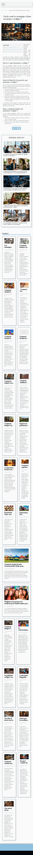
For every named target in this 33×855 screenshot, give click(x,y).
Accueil (2, 10)
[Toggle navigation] (3, 4)
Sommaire (6, 45)
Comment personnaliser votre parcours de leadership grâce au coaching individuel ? (15, 172)
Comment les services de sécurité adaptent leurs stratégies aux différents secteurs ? (15, 189)
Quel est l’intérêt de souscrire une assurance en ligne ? (14, 49)
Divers (6, 10)
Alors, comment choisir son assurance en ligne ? (13, 51)
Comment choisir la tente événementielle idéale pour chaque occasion (13, 566)
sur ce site (24, 75)
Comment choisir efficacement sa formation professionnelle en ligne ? (15, 206)
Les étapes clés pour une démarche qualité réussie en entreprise (15, 154)
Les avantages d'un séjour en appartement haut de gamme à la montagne (15, 223)
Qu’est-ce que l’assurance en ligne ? (11, 47)
